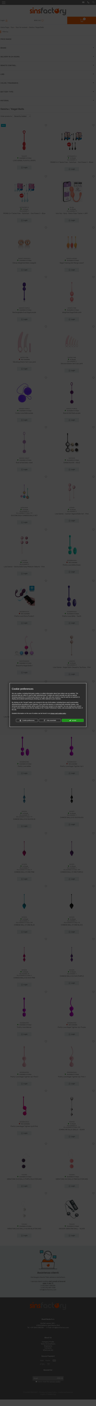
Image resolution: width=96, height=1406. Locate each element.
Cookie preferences (26, 720)
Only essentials (50, 720)
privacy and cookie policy (58, 713)
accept (72, 720)
